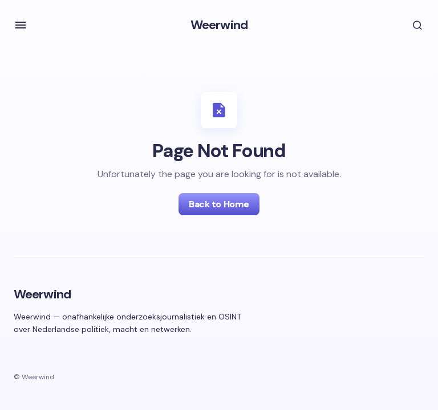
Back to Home (219, 204)
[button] (20, 25)
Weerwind (219, 25)
